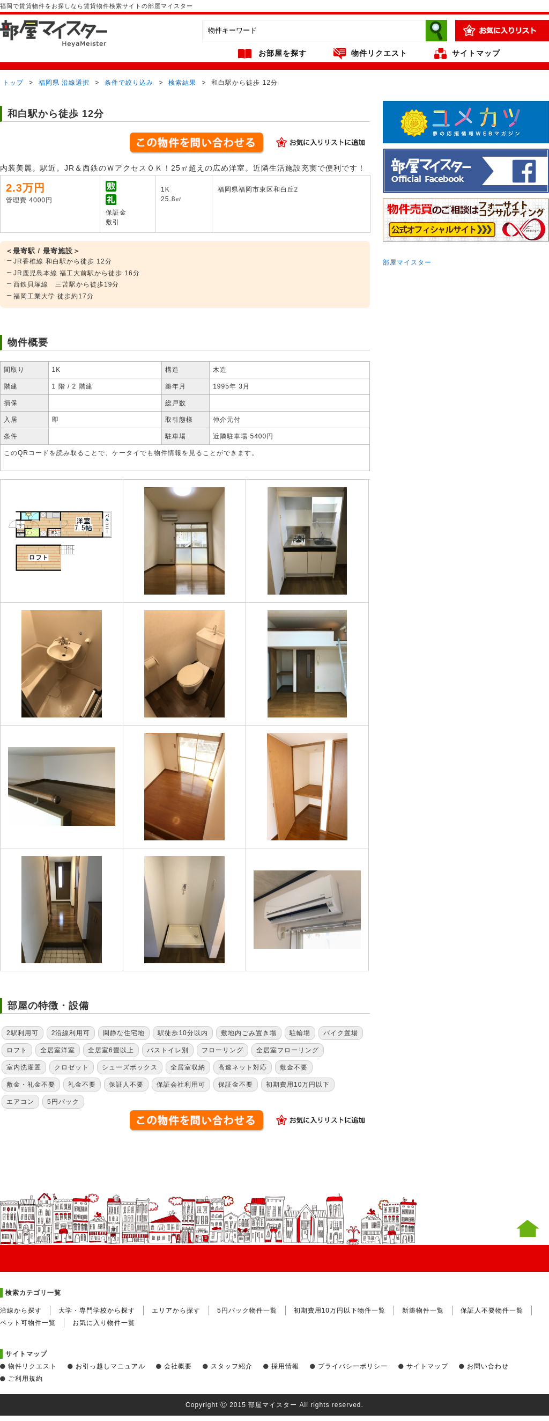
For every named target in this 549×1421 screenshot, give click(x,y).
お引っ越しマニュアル (110, 1366)
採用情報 (285, 1366)
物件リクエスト (379, 53)
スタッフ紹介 (232, 1366)
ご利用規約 (25, 1378)
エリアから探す (176, 1310)
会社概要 (178, 1366)
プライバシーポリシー (353, 1366)
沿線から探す (21, 1310)
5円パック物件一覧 (247, 1310)
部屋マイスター (407, 262)
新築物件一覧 (423, 1310)
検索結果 (182, 82)
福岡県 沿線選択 (64, 82)
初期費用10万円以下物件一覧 (339, 1310)
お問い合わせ (488, 1366)
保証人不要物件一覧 (492, 1310)
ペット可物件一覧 (28, 1323)
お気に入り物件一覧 (103, 1323)
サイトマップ (476, 53)
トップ (13, 82)
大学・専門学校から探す (96, 1310)
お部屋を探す (282, 53)
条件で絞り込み (129, 82)
